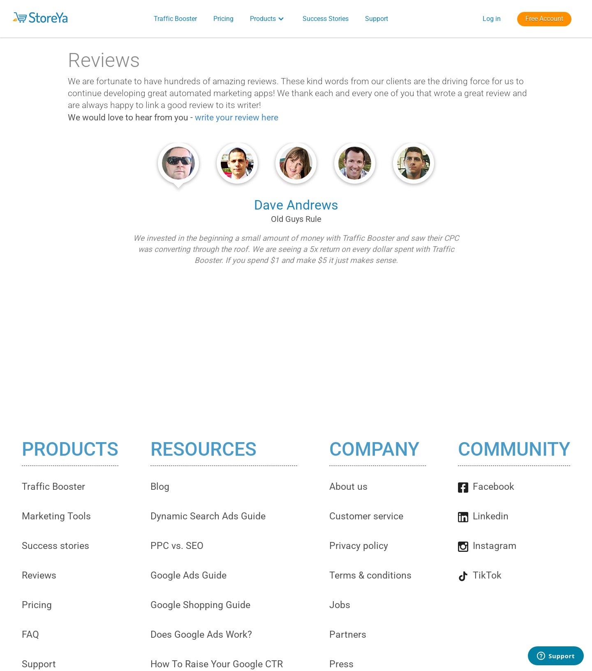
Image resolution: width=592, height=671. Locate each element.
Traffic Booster (53, 486)
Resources (203, 449)
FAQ (30, 634)
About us (348, 486)
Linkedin (483, 516)
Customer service (366, 516)
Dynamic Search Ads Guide (208, 516)
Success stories (55, 545)
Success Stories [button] (326, 19)
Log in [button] (492, 19)
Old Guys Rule (296, 219)
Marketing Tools (56, 516)
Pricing (37, 605)
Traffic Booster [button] (175, 19)
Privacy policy (358, 545)
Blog (159, 486)
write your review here (236, 117)
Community (514, 449)
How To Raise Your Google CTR (216, 664)
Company (374, 449)
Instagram (487, 545)
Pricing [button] (223, 19)
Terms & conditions (370, 575)
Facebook (486, 486)
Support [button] (376, 19)
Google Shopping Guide (200, 605)
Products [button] (268, 19)
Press (341, 664)
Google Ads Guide (188, 575)
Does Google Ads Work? (201, 634)
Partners (347, 634)
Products (70, 449)
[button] (66, 17)
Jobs (339, 605)
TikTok (480, 575)
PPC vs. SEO (177, 545)
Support (39, 664)
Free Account (544, 19)
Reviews (39, 575)
